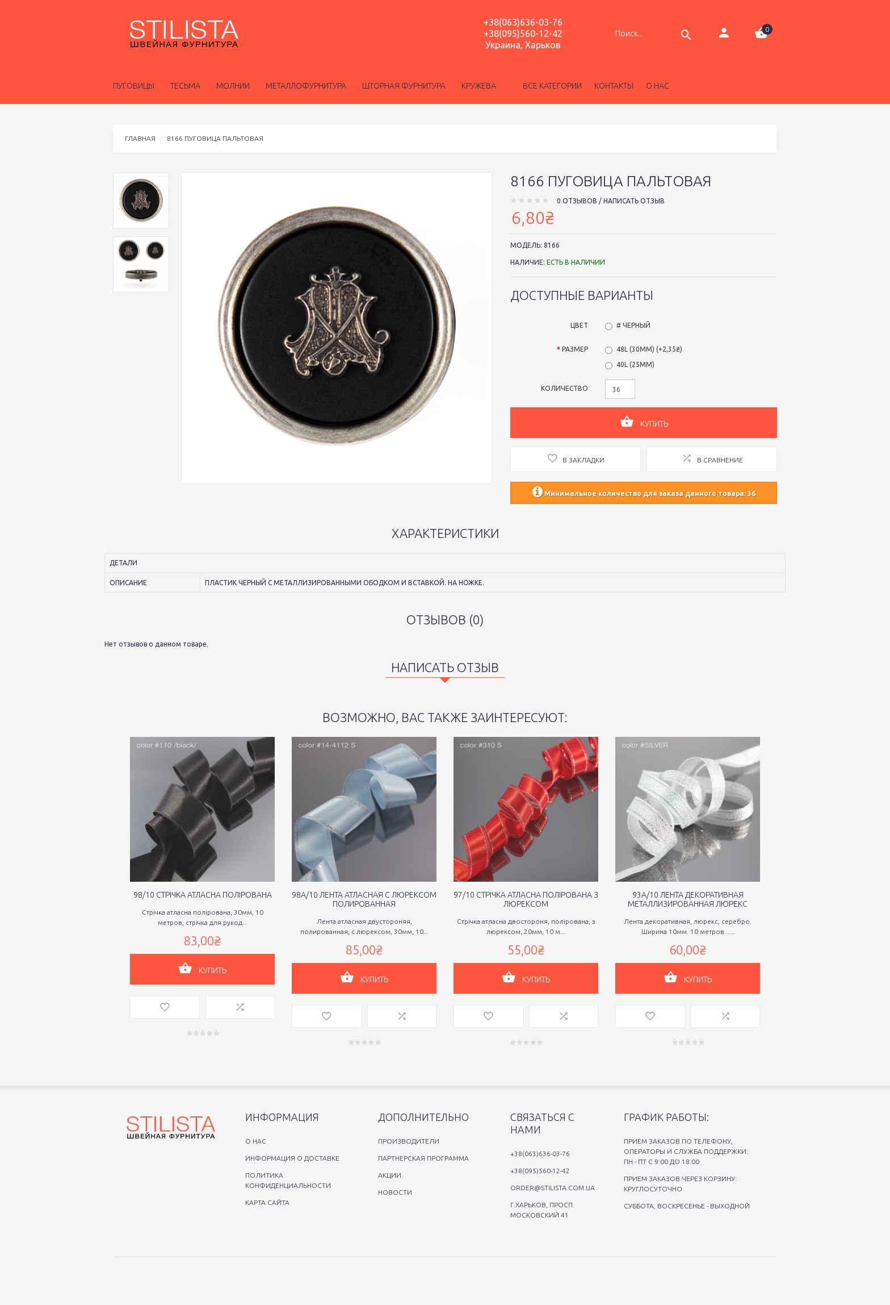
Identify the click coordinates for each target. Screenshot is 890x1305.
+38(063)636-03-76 (523, 22)
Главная (140, 138)
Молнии (231, 85)
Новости (395, 1192)
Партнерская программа (423, 1158)
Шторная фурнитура (402, 85)
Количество (564, 388)
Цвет (579, 325)
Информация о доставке (292, 1158)
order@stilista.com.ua (552, 1187)
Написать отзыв (634, 201)
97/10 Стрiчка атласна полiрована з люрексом (526, 899)
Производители (408, 1141)
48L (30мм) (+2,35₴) (649, 349)
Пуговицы (133, 85)
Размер (575, 349)
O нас (255, 1141)
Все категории (551, 85)
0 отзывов (577, 201)
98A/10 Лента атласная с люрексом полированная (364, 899)
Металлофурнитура (304, 85)
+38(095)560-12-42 (523, 33)
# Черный (633, 325)
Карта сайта (267, 1202)
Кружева (477, 85)
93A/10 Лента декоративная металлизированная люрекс (688, 899)
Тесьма (183, 85)
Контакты (613, 85)
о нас (657, 85)
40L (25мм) (635, 364)
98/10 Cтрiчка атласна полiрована (202, 894)
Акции (389, 1175)
